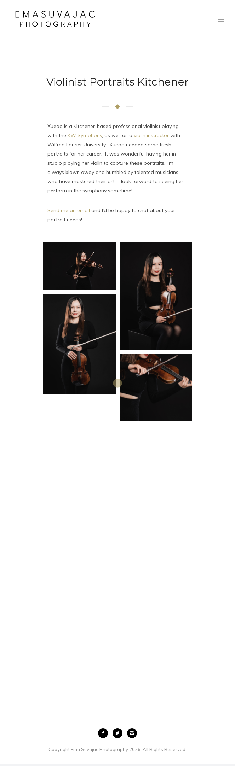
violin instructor (151, 135)
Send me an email (68, 210)
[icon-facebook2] (104, 733)
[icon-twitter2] (119, 733)
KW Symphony (85, 135)
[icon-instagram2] (132, 733)
